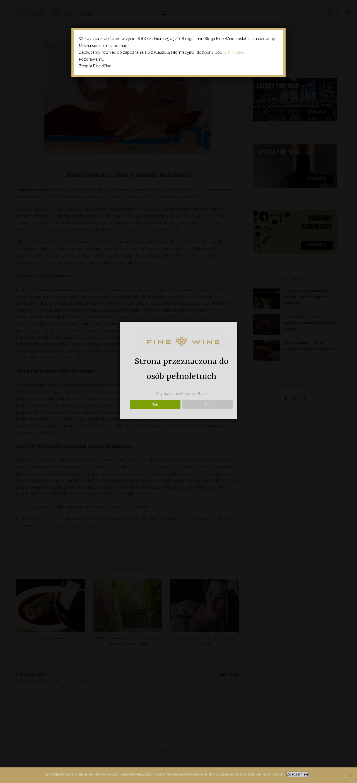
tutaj (132, 45)
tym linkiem (233, 52)
